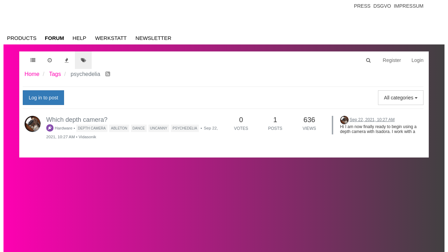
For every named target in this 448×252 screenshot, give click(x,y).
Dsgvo (382, 6)
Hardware (59, 128)
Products (21, 38)
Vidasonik (87, 136)
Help (79, 38)
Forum (54, 38)
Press (362, 6)
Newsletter (153, 38)
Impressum (409, 6)
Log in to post (43, 97)
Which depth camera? (76, 119)
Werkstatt (111, 38)
